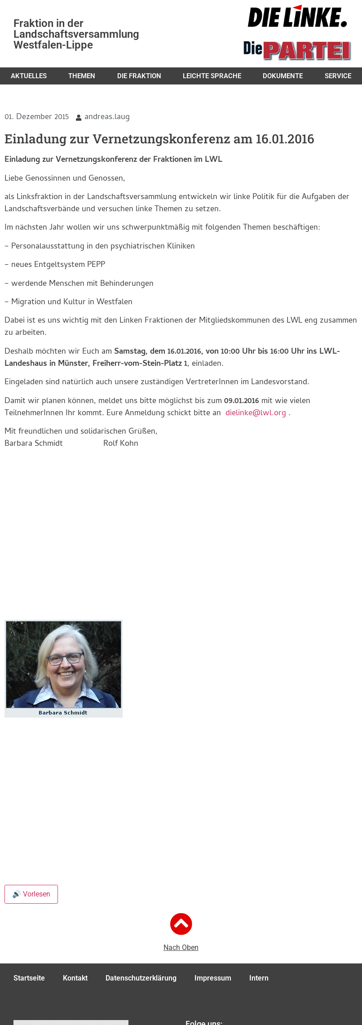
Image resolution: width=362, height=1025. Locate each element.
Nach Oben (181, 947)
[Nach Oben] (181, 924)
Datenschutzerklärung (141, 978)
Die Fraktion (139, 76)
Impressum (212, 978)
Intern (259, 978)
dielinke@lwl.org (255, 413)
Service (338, 76)
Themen (81, 76)
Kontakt (75, 978)
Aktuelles (29, 76)
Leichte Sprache (212, 76)
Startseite (29, 978)
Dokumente (283, 76)
